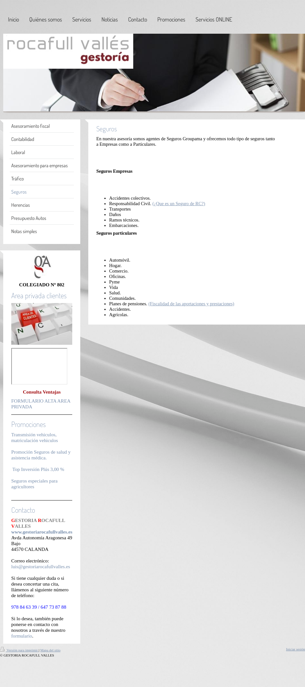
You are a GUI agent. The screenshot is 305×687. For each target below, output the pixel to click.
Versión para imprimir (19, 650)
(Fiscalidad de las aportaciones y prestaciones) (191, 303)
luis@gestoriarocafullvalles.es (40, 566)
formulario (21, 636)
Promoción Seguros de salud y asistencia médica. (41, 454)
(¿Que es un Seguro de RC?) (178, 203)
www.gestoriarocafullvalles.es (41, 532)
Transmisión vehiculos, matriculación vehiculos (34, 437)
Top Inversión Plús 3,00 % (38, 469)
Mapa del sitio (50, 650)
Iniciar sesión (295, 649)
